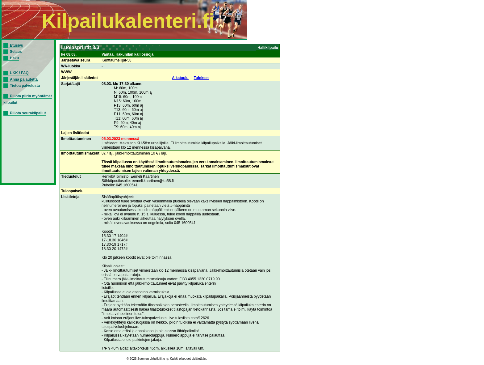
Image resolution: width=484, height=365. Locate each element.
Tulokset (201, 78)
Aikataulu (180, 78)
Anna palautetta (24, 79)
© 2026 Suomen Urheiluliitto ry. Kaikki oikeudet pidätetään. (167, 358)
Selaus (16, 51)
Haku (14, 58)
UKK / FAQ (19, 73)
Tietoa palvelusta (25, 85)
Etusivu (16, 45)
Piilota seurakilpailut (28, 113)
